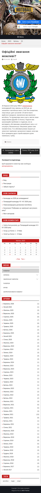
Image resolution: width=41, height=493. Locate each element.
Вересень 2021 (8, 404)
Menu (20, 37)
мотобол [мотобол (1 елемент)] (6, 481)
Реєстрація (7, 183)
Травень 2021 (8, 418)
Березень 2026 (8, 304)
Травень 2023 (8, 382)
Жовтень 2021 (8, 401)
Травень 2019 (8, 450)
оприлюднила (27, 106)
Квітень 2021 (7, 421)
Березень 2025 (8, 333)
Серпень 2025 (8, 317)
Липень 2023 (7, 375)
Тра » (23, 259)
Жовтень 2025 (8, 310)
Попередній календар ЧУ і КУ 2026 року (17, 201)
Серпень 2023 (8, 372)
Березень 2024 (8, 362)
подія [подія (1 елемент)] (12, 481)
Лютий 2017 (7, 470)
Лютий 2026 (7, 307)
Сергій (15, 59)
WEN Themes (25, 490)
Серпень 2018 (8, 463)
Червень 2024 (8, 356)
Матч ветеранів (8, 213)
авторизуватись (7, 166)
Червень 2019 (8, 447)
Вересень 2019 (8, 437)
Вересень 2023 (8, 369)
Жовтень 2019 (8, 434)
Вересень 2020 (8, 431)
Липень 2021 (7, 411)
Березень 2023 (8, 388)
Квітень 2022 (7, 398)
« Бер (18, 259)
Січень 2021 (7, 427)
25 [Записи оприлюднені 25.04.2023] (10, 254)
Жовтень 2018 (8, 457)
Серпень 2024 (8, 349)
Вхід (4, 180)
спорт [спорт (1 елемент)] (19, 481)
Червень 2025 (8, 323)
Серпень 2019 (8, 440)
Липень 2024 (7, 352)
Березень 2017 (8, 466)
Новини (9, 142)
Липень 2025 (7, 320)
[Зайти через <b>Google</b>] (29, 27)
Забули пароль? (9, 187)
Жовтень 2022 (8, 391)
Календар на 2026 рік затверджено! (15, 198)
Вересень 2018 (8, 460)
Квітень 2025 (7, 330)
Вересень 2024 (8, 346)
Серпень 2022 (8, 395)
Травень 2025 (8, 326)
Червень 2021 (8, 414)
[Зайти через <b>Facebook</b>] (29, 22)
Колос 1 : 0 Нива (16, 231)
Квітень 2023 (7, 385)
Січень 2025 (7, 339)
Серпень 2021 (8, 408)
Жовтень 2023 (8, 365)
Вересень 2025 (8, 313)
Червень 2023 (8, 378)
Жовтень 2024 (8, 343)
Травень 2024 (8, 359)
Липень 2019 (7, 444)
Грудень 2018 (8, 453)
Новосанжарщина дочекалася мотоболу (17, 205)
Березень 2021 (8, 424)
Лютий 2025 (7, 336)
